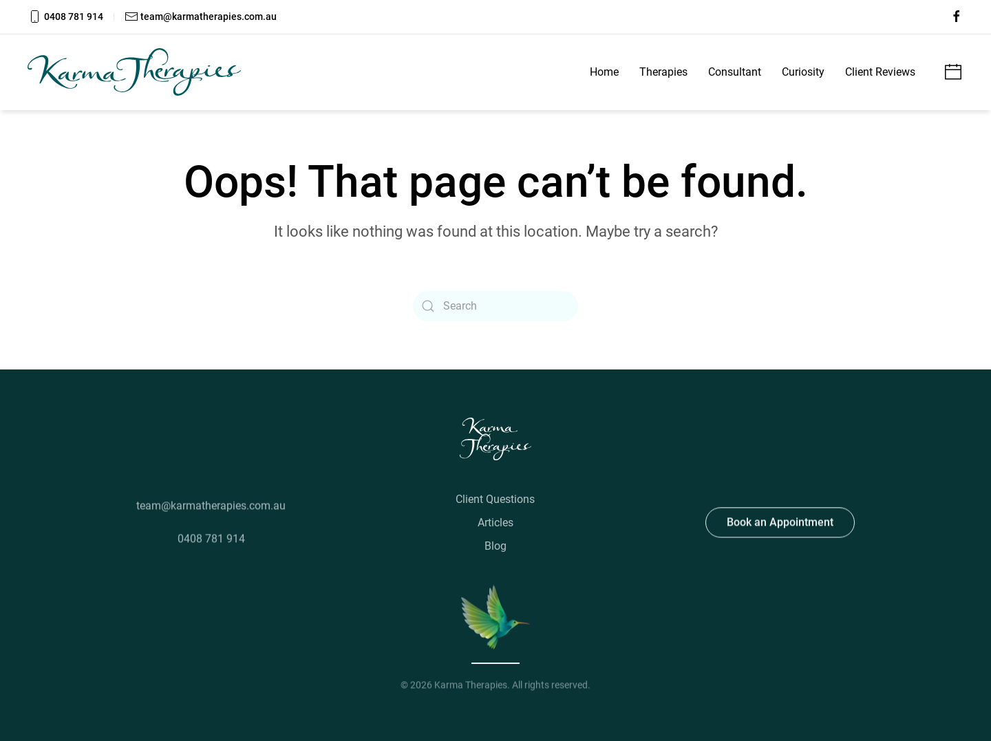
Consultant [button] (734, 71)
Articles (495, 522)
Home (604, 71)
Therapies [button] (663, 71)
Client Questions (495, 499)
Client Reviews (880, 71)
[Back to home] (134, 72)
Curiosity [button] (803, 71)
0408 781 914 (65, 16)
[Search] (495, 306)
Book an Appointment (780, 521)
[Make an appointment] (953, 71)
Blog (495, 545)
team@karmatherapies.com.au (201, 16)
